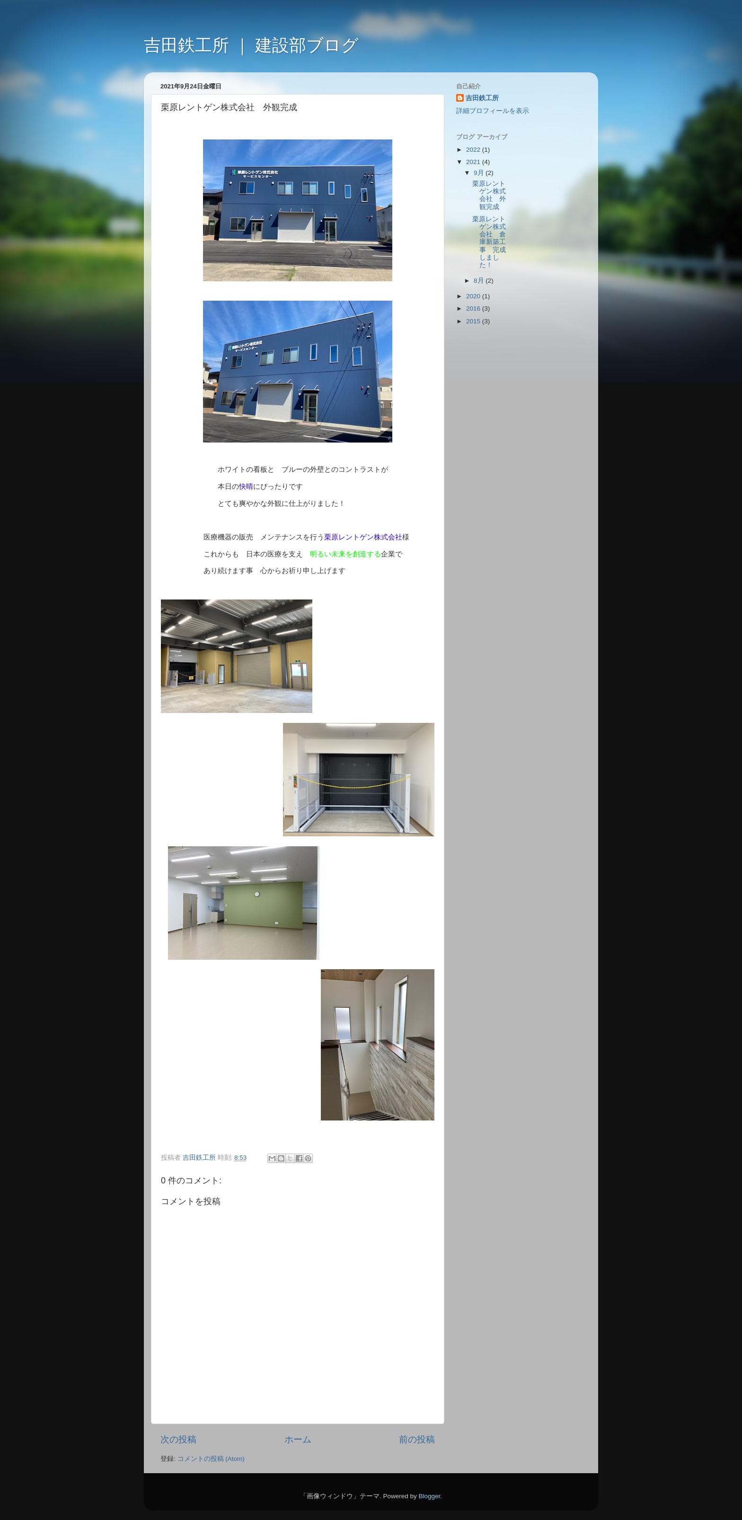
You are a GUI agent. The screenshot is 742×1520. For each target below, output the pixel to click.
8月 (480, 280)
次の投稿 (178, 1439)
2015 (474, 321)
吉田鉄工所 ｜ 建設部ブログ (251, 45)
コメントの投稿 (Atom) (211, 1458)
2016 (474, 308)
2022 (474, 149)
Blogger (429, 1496)
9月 (480, 172)
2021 (474, 161)
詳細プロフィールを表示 (492, 110)
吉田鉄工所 (482, 98)
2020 (474, 296)
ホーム (297, 1439)
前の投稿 (417, 1439)
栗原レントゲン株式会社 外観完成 (489, 195)
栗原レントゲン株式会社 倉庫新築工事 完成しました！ (489, 242)
